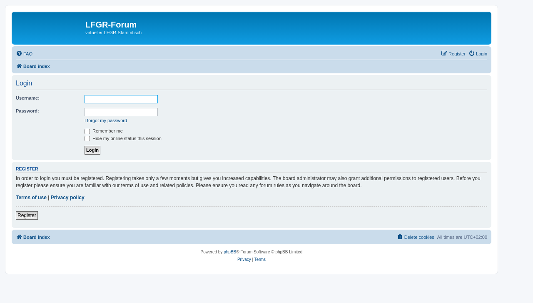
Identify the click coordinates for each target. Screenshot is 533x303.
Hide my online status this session (123, 138)
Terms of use (31, 197)
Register (26, 215)
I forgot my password (106, 120)
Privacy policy (68, 197)
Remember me (104, 130)
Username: (28, 97)
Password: (27, 110)
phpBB (230, 252)
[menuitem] (24, 54)
